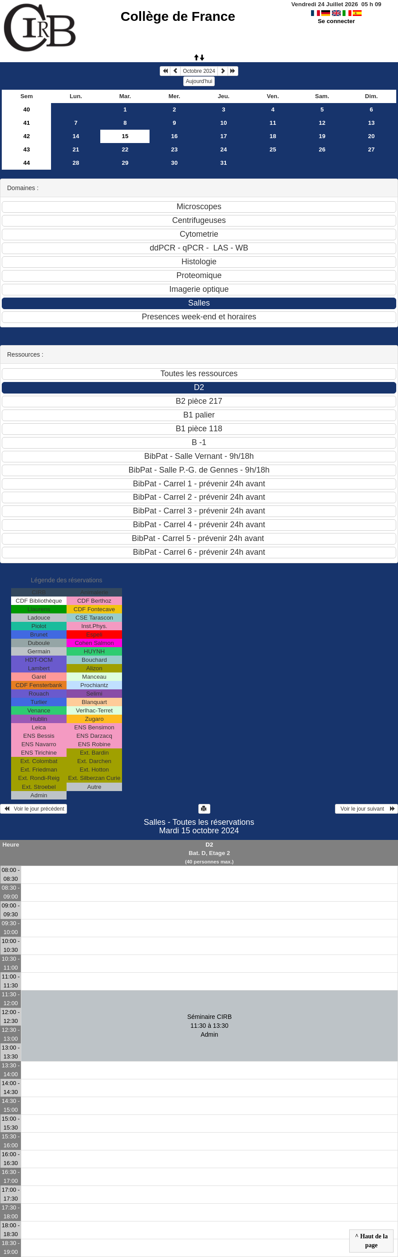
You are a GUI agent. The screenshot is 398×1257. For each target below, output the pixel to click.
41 (27, 122)
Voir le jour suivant (366, 809)
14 (76, 136)
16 (174, 136)
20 (371, 136)
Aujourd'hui (199, 81)
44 (27, 162)
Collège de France (178, 16)
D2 (209, 844)
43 (27, 149)
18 (273, 136)
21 (76, 149)
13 (371, 122)
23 (174, 149)
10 (224, 122)
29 (125, 162)
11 (273, 122)
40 (27, 109)
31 (224, 162)
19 (322, 136)
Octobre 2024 (199, 71)
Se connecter (336, 21)
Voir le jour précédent (33, 809)
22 (125, 149)
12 (322, 122)
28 (76, 162)
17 (224, 136)
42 (27, 136)
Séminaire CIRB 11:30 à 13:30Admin (209, 1025)
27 (371, 149)
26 (322, 149)
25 (273, 149)
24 (224, 149)
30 (174, 162)
